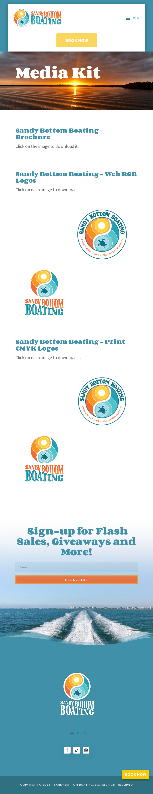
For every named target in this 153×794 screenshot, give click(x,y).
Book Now (76, 40)
